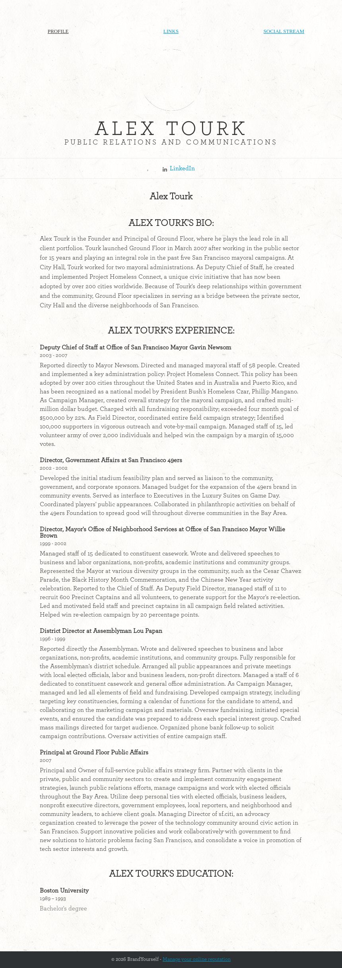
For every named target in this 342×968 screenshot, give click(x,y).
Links (171, 31)
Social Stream (284, 31)
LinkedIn (182, 168)
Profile (58, 31)
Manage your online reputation (197, 959)
